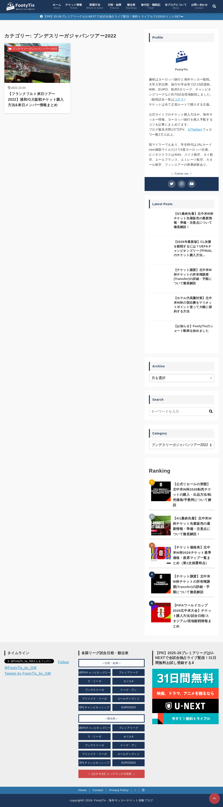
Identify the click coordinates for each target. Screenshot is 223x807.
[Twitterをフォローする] (172, 184)
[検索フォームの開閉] (214, 6)
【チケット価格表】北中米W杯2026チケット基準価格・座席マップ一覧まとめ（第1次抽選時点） (192, 555)
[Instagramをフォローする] (182, 184)
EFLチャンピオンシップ (94, 707)
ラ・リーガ (94, 681)
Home (83, 790)
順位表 (131, 6)
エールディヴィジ (129, 698)
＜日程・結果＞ (111, 663)
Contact (98, 790)
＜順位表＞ (111, 718)
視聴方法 (94, 6)
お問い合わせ (199, 6)
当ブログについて (176, 6)
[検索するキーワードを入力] (181, 411)
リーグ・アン (128, 689)
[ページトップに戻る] (214, 798)
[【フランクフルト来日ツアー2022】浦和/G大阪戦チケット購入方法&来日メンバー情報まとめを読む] (37, 78)
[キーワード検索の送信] (211, 411)
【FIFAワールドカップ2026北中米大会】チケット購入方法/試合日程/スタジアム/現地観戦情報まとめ (192, 615)
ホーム (57, 6)
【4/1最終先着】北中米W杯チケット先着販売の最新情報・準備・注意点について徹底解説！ (192, 526)
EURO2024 (128, 707)
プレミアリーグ (128, 672)
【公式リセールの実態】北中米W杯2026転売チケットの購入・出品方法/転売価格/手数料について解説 (192, 494)
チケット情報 (73, 6)
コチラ (179, 99)
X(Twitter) (195, 129)
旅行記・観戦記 (150, 6)
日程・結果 (115, 6)
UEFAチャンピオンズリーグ (94, 673)
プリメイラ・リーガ (94, 698)
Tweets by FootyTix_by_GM (27, 673)
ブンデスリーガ (94, 689)
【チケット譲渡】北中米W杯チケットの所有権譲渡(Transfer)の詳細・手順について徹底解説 (191, 584)
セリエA (128, 681)
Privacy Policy (119, 790)
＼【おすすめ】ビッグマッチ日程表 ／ (111, 773)
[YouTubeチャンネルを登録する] (192, 184)
